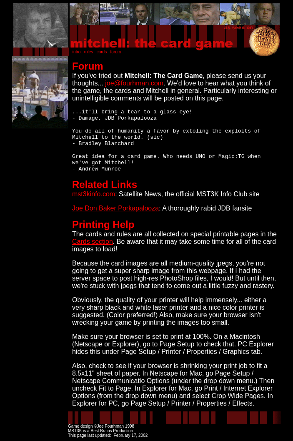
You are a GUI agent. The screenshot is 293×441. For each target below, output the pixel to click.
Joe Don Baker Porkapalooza (115, 208)
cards (102, 52)
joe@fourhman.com (134, 83)
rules (88, 52)
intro (76, 52)
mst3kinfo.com (93, 194)
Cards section (92, 241)
